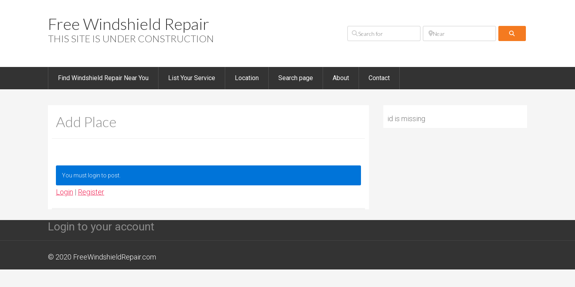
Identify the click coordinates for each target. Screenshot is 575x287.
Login (64, 192)
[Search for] (383, 33)
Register (91, 192)
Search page (295, 78)
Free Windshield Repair (128, 23)
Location (247, 78)
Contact (379, 78)
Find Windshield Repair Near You (103, 78)
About (341, 78)
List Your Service (191, 78)
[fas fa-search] (512, 33)
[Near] (459, 33)
